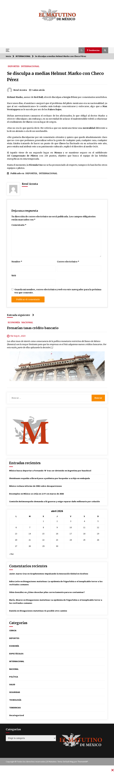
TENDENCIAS (15, 707)
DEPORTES (13, 66)
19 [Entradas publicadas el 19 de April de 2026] (98, 533)
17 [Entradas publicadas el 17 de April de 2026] (71, 533)
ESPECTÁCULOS (16, 653)
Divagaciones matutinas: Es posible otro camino (43, 610)
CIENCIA (12, 630)
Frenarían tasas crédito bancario (32, 328)
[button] (82, 50)
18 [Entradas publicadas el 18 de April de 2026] (84, 533)
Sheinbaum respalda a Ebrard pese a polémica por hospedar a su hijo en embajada (49, 478)
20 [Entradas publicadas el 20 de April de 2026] (16, 540)
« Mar (11, 554)
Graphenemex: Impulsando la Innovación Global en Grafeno (59, 573)
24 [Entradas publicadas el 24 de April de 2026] (71, 540)
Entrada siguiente (20, 315)
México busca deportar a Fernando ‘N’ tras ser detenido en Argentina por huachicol (50, 470)
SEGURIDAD (14, 692)
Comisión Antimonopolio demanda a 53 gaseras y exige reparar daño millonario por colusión (54, 501)
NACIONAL (27, 322)
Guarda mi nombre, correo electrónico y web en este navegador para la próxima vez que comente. (57, 291)
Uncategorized (16, 715)
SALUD (12, 684)
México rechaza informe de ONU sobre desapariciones (35, 486)
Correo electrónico (68, 261)
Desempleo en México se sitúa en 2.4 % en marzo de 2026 (36, 493)
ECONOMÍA (14, 322)
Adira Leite (14, 581)
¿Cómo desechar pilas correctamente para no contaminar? (56, 592)
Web (13, 275)
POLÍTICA (13, 676)
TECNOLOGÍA (15, 700)
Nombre (16, 261)
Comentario (18, 225)
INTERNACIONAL (30, 66)
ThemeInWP (83, 761)
